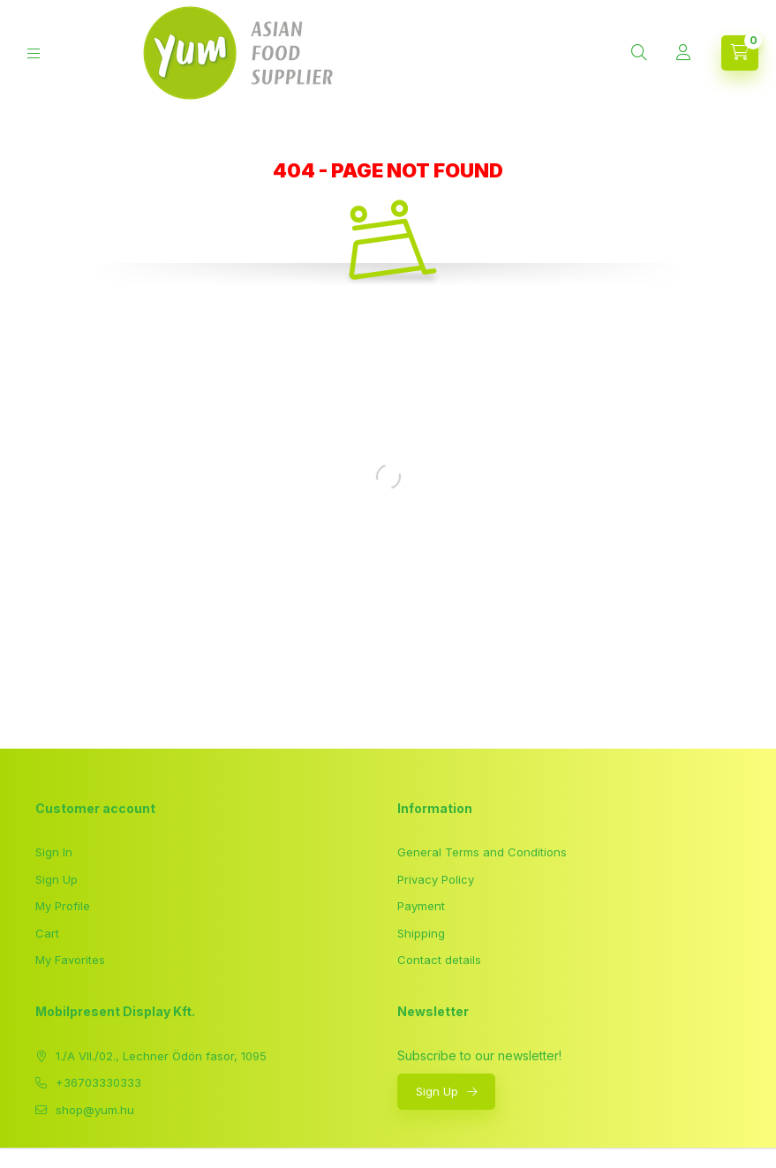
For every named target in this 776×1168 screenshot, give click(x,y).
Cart (47, 933)
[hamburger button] (33, 53)
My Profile (62, 906)
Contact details (439, 960)
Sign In (53, 852)
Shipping (421, 933)
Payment (421, 906)
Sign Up (56, 879)
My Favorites (70, 960)
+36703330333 (98, 1082)
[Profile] (683, 53)
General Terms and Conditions (482, 852)
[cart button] (739, 53)
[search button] (639, 53)
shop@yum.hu (95, 1110)
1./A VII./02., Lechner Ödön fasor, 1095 (161, 1056)
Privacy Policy (435, 879)
